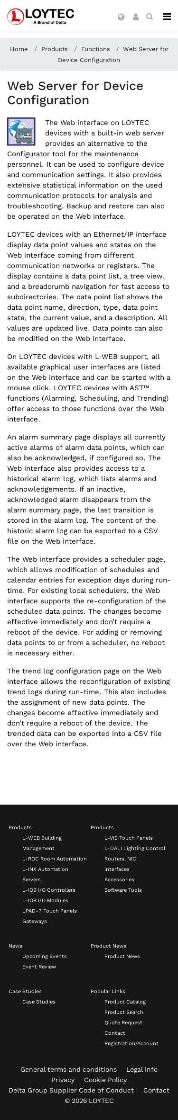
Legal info (142, 1069)
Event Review (39, 967)
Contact (114, 1033)
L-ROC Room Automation (54, 859)
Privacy (63, 1080)
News (15, 946)
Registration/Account (131, 1043)
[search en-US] (149, 16)
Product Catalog (125, 1002)
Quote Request (123, 1023)
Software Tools (123, 890)
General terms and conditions (68, 1069)
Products (20, 827)
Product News (108, 946)
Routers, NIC (120, 859)
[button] (121, 17)
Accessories (119, 880)
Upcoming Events (44, 956)
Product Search (123, 1012)
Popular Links (108, 991)
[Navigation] (167, 16)
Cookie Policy (105, 1080)
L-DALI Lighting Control (134, 848)
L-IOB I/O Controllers (48, 890)
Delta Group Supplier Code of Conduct (71, 1090)
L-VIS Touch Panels (128, 838)
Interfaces (117, 869)
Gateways (34, 921)
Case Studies (25, 991)
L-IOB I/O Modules (45, 900)
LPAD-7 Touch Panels (49, 911)
